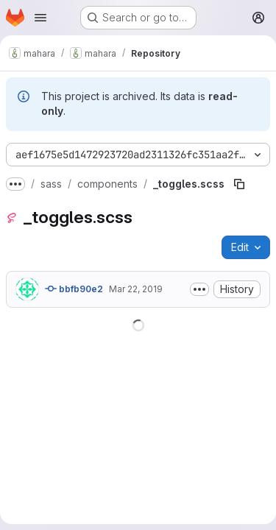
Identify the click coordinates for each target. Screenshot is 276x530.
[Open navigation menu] (40, 17)
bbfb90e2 (74, 288)
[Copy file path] (239, 184)
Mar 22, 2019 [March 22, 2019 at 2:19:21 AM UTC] (136, 288)
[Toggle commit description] (199, 289)
